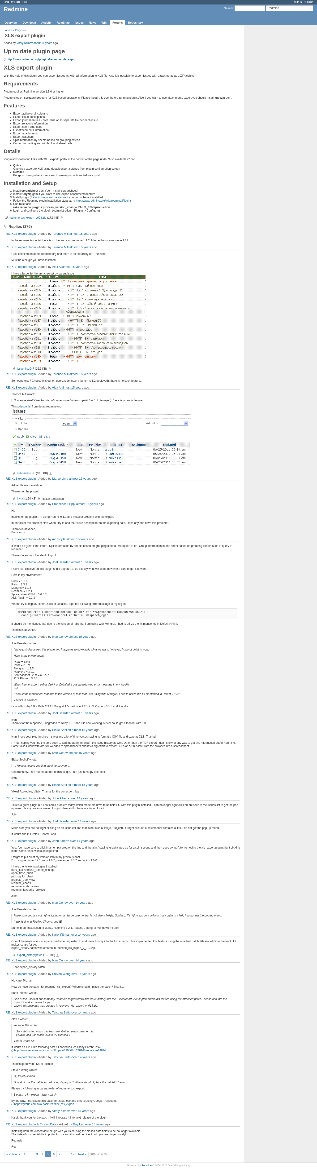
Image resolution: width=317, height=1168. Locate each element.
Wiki (104, 22)
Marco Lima (60, 478)
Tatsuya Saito (61, 1012)
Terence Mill (60, 233)
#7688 (173, 623)
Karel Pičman (61, 934)
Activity (46, 22)
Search (228, 8)
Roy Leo (78, 1124)
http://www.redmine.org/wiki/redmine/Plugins (103, 200)
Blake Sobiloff (61, 730)
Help (24, 1)
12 (72, 1154)
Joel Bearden (61, 562)
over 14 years (79, 798)
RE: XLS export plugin (21, 233)
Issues (79, 22)
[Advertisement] (268, 100)
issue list (25, 406)
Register (308, 1)
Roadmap (63, 22)
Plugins (19, 30)
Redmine (146, 1165)
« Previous (13, 1154)
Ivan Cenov (60, 636)
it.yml (20, 498)
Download (29, 22)
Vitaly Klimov (25, 43)
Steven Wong (61, 974)
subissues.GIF (26, 473)
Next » (82, 1154)
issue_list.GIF (25, 368)
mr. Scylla (58, 539)
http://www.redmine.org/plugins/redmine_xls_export (42, 59)
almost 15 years (80, 233)
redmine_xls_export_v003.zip (27, 217)
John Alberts (60, 798)
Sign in (298, 1)
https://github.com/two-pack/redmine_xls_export (44, 1104)
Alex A (56, 267)
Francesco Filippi (63, 504)
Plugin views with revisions (49, 197)
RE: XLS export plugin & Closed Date (31, 1124)
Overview (11, 22)
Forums (117, 22)
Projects (15, 1)
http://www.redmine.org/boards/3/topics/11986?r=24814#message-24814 (60, 1050)
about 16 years (43, 43)
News (92, 22)
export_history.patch (29, 955)
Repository (135, 22)
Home (6, 1)
